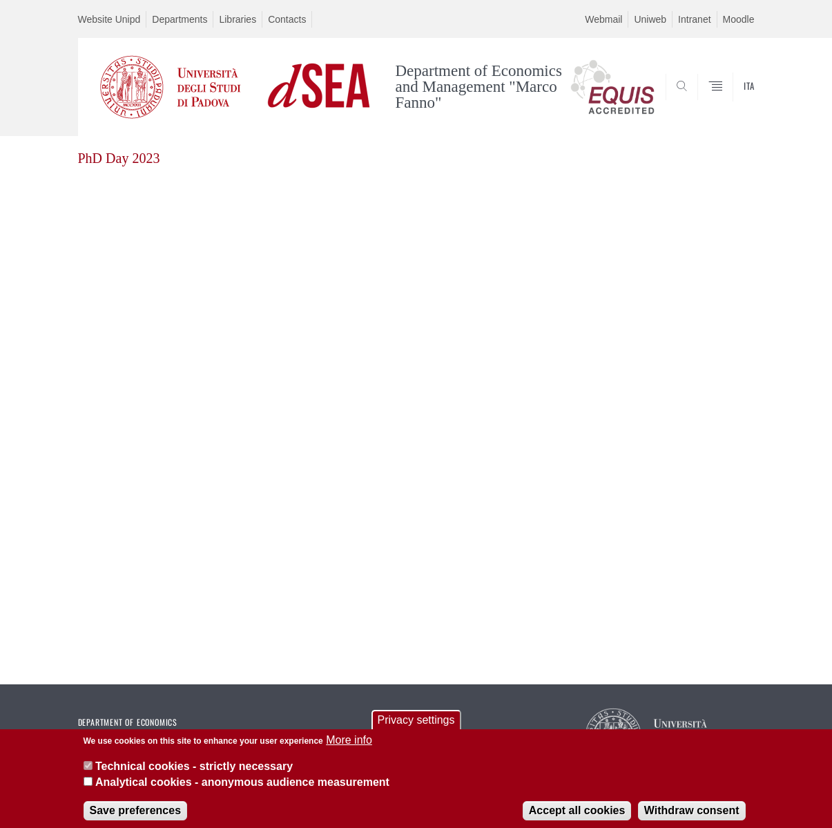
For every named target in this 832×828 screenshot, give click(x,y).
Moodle (739, 19)
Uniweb (650, 19)
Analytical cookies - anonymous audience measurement (242, 787)
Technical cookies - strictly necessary (194, 772)
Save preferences (136, 816)
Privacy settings (415, 726)
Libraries (237, 19)
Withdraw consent (691, 816)
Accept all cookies (577, 816)
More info (349, 746)
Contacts (287, 19)
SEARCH (730, 103)
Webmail (603, 19)
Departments (179, 19)
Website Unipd (109, 19)
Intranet (694, 19)
